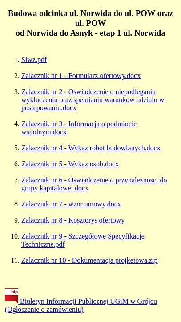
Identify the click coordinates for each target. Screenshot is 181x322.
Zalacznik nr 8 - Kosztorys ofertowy (73, 220)
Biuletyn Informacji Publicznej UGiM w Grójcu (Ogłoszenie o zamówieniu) (81, 305)
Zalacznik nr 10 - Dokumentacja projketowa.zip (89, 260)
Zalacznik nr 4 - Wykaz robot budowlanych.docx (91, 148)
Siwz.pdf (34, 59)
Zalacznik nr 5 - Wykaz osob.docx (70, 164)
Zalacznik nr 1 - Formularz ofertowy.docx (81, 75)
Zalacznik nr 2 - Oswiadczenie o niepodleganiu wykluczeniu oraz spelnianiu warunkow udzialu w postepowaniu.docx (92, 99)
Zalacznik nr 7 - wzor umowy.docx (71, 204)
